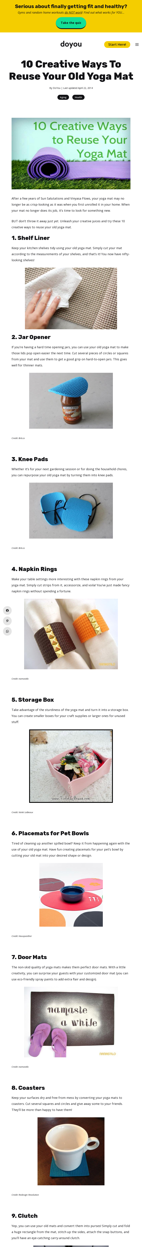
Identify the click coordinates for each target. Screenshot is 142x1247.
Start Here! (117, 44)
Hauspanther (25, 936)
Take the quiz (71, 23)
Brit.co (22, 438)
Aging (63, 97)
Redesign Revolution (29, 1194)
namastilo (24, 678)
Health (78, 97)
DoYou (56, 88)
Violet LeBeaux (26, 812)
